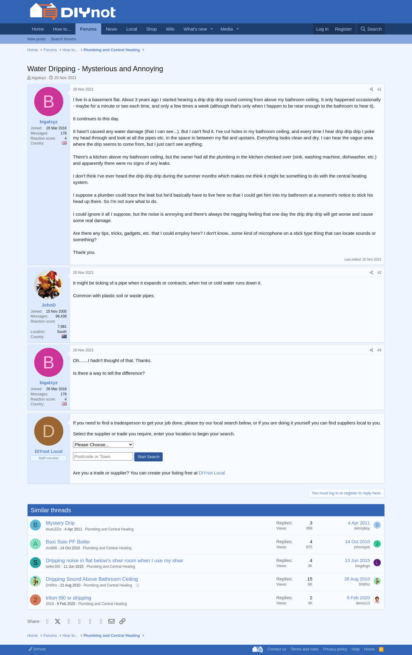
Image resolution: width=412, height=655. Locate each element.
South (62, 332)
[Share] (371, 89)
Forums (88, 29)
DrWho (51, 585)
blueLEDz (53, 529)
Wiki (170, 29)
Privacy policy (335, 649)
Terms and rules (305, 649)
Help (356, 649)
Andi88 (51, 548)
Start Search (148, 456)
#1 (379, 89)
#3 (379, 350)
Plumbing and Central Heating (109, 529)
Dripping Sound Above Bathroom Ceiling (92, 579)
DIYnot (36, 649)
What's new (195, 29)
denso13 (363, 603)
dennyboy (362, 528)
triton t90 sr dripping (68, 598)
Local (131, 29)
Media (227, 29)
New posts (36, 39)
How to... (62, 29)
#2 (379, 273)
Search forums (63, 39)
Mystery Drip (60, 523)
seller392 (53, 566)
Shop (151, 29)
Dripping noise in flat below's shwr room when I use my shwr (114, 561)
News (111, 29)
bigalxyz (39, 77)
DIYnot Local (212, 472)
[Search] (371, 29)
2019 (50, 604)
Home (38, 29)
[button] (212, 29)
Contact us (276, 649)
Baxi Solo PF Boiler (68, 542)
